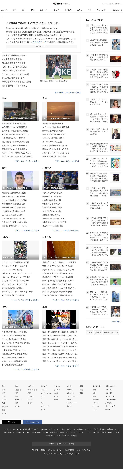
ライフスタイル (72, 396)
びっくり (57, 390)
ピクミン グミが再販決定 (12, 270)
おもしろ (68, 10)
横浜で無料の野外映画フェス (13, 204)
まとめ (4, 400)
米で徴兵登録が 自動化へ (12, 59)
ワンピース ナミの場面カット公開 (15, 262)
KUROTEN (17, 429)
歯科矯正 (111, 432)
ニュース (3, 10)
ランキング (101, 10)
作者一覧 (108, 393)
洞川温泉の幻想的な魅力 (11, 347)
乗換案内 (96, 432)
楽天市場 (98, 332)
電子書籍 (74, 436)
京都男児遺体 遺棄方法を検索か (14, 145)
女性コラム (70, 393)
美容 (117, 432)
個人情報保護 (69, 450)
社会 (3, 390)
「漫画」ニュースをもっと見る (66, 366)
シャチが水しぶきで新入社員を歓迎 (16, 343)
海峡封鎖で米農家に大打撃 (53, 131)
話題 (81, 393)
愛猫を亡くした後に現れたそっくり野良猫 (59, 262)
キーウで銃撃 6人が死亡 (52, 142)
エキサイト (118, 4)
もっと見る (116, 321)
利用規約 (43, 450)
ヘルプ (107, 409)
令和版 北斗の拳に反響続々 (13, 288)
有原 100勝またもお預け (52, 208)
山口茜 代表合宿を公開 (51, 200)
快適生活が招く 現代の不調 (13, 71)
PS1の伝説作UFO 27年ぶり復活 (15, 354)
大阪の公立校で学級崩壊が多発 (14, 361)
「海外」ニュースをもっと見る (66, 161)
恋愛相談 (61, 432)
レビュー (44, 390)
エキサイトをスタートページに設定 (61, 444)
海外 (23, 10)
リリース (109, 390)
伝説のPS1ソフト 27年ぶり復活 (15, 74)
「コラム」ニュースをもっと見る (25, 369)
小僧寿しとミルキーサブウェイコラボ (17, 273)
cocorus (45, 432)
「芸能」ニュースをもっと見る (26, 230)
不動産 (103, 432)
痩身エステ (65, 436)
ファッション (45, 406)
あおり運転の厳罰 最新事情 (13, 358)
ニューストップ (107, 4)
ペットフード (50, 436)
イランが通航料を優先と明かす (54, 145)
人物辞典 (108, 403)
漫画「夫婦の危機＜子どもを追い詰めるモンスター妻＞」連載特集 (60, 347)
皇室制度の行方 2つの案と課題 (14, 123)
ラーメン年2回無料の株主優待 (14, 339)
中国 (3, 410)
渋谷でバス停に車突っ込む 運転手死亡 (17, 156)
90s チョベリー (72, 403)
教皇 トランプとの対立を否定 (54, 134)
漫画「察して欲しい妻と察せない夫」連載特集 (60, 350)
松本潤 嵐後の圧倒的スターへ (14, 350)
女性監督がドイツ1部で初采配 (54, 222)
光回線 (18, 432)
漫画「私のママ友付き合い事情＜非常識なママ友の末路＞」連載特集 (60, 358)
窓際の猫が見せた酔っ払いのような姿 (57, 273)
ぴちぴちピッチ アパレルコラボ (14, 266)
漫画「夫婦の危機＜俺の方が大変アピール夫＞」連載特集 (60, 354)
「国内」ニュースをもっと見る (26, 161)
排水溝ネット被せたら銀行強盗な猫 (56, 284)
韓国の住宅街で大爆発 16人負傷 (55, 149)
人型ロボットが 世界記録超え (14, 67)
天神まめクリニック (68, 429)
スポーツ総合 (32, 390)
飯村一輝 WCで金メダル (52, 197)
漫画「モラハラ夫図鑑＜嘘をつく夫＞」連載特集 (60, 336)
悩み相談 (53, 432)
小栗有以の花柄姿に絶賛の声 (13, 219)
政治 (3, 396)
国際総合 (5, 406)
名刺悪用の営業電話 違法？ (13, 365)
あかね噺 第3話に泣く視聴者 (13, 295)
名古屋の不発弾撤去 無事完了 (14, 55)
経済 (3, 393)
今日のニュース (117, 10)
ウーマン (74, 432)
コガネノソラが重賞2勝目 (52, 226)
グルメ (43, 403)
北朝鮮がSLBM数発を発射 (52, 123)
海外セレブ (19, 400)
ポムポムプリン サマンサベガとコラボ (17, 292)
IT (41, 400)
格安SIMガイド (9, 432)
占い (67, 432)
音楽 (16, 396)
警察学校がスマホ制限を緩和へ (14, 149)
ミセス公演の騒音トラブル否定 (14, 200)
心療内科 (80, 429)
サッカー (31, 396)
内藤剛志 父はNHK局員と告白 (14, 193)
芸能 (32, 10)
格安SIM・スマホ (113, 429)
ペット (56, 400)
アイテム (88, 429)
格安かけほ (26, 432)
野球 (29, 393)
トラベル (70, 400)
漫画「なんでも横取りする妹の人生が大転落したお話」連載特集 (60, 361)
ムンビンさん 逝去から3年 (12, 215)
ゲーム (43, 396)
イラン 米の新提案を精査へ (53, 138)
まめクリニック (54, 429)
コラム (79, 10)
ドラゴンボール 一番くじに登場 (14, 284)
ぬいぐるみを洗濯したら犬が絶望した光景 (59, 288)
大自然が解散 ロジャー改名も (14, 86)
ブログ (95, 429)
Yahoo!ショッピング (111, 332)
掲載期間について (41, 46)
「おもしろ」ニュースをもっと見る (65, 300)
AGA (58, 436)
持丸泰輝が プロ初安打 (51, 204)
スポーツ (43, 10)
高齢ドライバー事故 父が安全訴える (16, 153)
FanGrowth (43, 429)
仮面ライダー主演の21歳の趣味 (14, 222)
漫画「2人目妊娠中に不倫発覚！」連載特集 (59, 332)
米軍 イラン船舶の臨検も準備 (54, 156)
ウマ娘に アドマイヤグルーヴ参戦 (15, 281)
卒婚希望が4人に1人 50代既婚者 (15, 332)
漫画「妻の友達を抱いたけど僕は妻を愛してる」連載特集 (60, 339)
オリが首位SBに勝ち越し (52, 211)
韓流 (16, 403)
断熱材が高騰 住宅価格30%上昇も (15, 134)
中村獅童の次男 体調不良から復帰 (16, 82)
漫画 (89, 10)
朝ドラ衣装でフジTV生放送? (13, 197)
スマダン (70, 390)
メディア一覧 (110, 396)
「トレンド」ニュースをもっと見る (25, 300)
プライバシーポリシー (55, 450)
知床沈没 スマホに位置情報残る (14, 127)
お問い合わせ (86, 450)
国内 (14, 10)
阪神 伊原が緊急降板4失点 (13, 78)
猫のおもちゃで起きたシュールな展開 (57, 277)
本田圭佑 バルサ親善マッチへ (54, 219)
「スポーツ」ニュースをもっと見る (65, 230)
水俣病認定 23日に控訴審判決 (14, 138)
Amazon (89, 332)
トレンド (55, 10)
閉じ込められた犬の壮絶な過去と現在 (57, 292)
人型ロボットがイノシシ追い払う (55, 153)
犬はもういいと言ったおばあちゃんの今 (58, 270)
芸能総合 (18, 390)
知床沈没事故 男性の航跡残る (14, 63)
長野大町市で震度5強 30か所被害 (15, 131)
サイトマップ (110, 406)
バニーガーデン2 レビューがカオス (16, 277)
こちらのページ (39, 42)
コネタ (56, 393)
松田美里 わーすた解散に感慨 (14, 208)
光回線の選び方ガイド (30, 429)
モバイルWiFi (36, 432)
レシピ (81, 432)
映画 (16, 393)
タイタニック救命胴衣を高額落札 (55, 127)
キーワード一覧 (110, 400)
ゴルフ (30, 400)
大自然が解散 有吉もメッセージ (14, 226)
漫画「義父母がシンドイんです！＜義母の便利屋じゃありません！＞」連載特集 (60, 343)
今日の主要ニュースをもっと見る (68, 92)
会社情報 (35, 450)
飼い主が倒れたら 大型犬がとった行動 (57, 281)
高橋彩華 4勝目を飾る (51, 215)
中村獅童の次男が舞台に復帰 (13, 211)
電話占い (102, 429)
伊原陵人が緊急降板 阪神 (52, 193)
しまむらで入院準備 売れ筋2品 (14, 336)
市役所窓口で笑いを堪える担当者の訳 (57, 266)
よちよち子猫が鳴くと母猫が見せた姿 (57, 295)
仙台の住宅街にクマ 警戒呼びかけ (15, 142)
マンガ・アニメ (46, 393)
